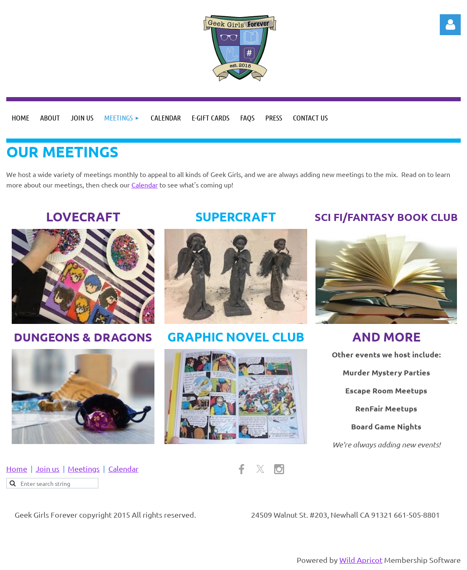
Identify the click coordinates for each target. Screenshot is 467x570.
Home (16, 468)
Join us (47, 468)
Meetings (84, 468)
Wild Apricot (360, 559)
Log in (450, 24)
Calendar (144, 184)
